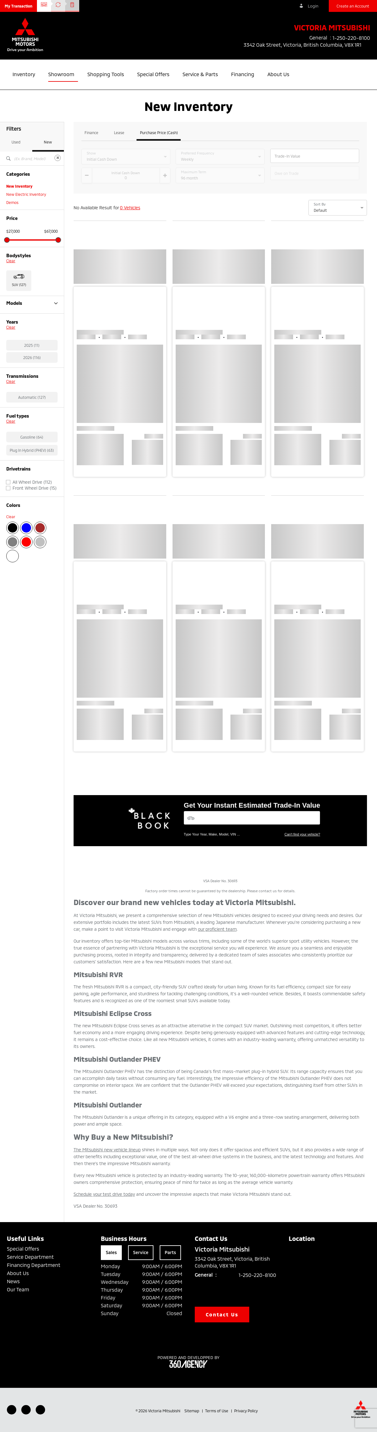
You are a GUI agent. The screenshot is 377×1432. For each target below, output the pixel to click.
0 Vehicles (130, 207)
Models (32, 303)
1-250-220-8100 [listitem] (351, 38)
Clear (10, 261)
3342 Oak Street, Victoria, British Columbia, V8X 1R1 (307, 45)
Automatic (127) (32, 430)
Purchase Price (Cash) (159, 133)
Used (16, 142)
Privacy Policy (246, 1411)
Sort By (320, 204)
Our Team (18, 1289)
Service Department (30, 1257)
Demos (12, 202)
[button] (18, 6)
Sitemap (192, 1411)
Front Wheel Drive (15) (34, 520)
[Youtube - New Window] (26, 1409)
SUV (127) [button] (19, 285)
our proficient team (217, 929)
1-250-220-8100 (257, 1275)
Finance (91, 133)
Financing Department (33, 1265)
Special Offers (23, 1249)
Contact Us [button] (222, 1314)
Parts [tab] (170, 1252)
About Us (18, 1273)
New (48, 142)
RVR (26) (13, 339)
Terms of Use (217, 1411)
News (13, 1281)
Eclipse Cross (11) (21, 314)
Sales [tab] (111, 1252)
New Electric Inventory (26, 194)
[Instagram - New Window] (40, 1409)
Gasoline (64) (31, 469)
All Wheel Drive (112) (32, 515)
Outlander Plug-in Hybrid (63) (31, 331)
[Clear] (57, 158)
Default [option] (320, 210)
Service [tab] (140, 1252)
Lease (119, 133)
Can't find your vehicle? (302, 834)
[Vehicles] (252, 818)
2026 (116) (32, 390)
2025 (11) (31, 378)
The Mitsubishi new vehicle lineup (107, 1149)
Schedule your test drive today (104, 1194)
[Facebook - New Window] (11, 1409)
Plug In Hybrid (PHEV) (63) (32, 483)
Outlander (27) (18, 323)
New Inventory (19, 186)
